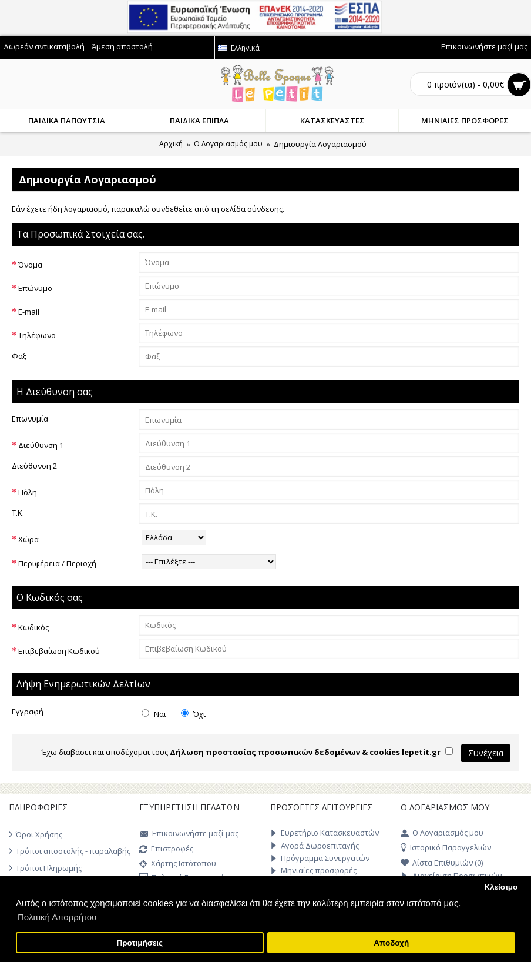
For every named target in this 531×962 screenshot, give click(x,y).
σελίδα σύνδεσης (252, 208)
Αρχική (171, 144)
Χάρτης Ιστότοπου (177, 864)
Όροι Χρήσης (35, 834)
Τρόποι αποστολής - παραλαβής (69, 851)
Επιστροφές (166, 849)
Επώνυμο (35, 288)
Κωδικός (33, 627)
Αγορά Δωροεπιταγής (314, 845)
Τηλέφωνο (37, 335)
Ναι (154, 714)
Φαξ (19, 355)
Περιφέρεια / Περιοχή (57, 563)
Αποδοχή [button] (391, 942)
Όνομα (30, 264)
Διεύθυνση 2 (34, 465)
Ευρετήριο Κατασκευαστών (324, 833)
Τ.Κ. (18, 512)
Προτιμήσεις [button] (139, 942)
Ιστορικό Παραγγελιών (446, 848)
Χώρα (28, 539)
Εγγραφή (27, 711)
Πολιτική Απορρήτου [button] (57, 917)
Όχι (193, 714)
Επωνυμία (30, 418)
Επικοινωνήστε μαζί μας (188, 834)
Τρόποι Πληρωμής (45, 868)
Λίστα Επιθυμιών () (442, 863)
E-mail (28, 311)
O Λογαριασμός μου (228, 144)
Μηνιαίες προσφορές (313, 870)
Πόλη (27, 492)
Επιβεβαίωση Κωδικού (59, 651)
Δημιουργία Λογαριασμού (320, 144)
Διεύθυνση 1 (40, 445)
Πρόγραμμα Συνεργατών (319, 858)
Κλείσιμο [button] (500, 887)
